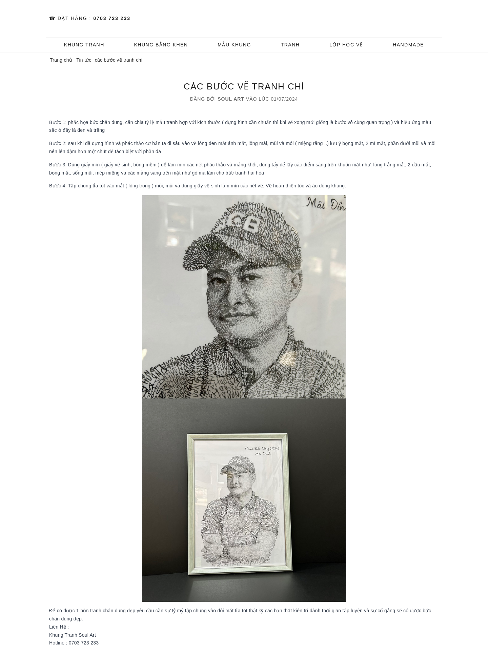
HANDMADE (408, 44)
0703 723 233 (111, 18)
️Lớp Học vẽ (346, 44)
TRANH (290, 44)
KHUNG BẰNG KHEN (161, 44)
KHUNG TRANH (84, 44)
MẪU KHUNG (234, 44)
